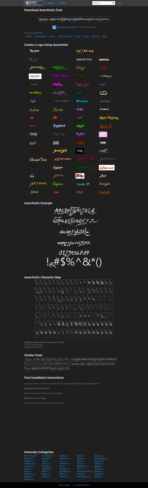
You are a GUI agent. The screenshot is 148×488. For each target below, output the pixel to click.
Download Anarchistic (64, 27)
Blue (80, 456)
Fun (62, 461)
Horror (52, 36)
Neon (28, 469)
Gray (80, 463)
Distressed (101, 458)
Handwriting (40, 36)
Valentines (83, 476)
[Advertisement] (12, 46)
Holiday (46, 466)
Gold (46, 463)
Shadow (29, 474)
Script (77, 36)
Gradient (64, 463)
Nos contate (64, 485)
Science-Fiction (85, 471)
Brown (99, 456)
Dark (105, 36)
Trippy (63, 476)
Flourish (95, 36)
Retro (45, 471)
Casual (46, 458)
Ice (62, 466)
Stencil (28, 476)
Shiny (63, 474)
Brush (86, 36)
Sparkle (99, 474)
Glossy (99, 461)
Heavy (28, 466)
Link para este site (81, 485)
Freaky (29, 36)
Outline (64, 469)
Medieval (83, 466)
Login (119, 3)
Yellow (29, 479)
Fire (45, 461)
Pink (80, 469)
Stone (46, 476)
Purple (99, 469)
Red (27, 471)
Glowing (29, 463)
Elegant (29, 461)
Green (99, 463)
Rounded (65, 471)
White (98, 476)
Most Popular (30, 456)
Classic (81, 458)
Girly (80, 461)
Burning (29, 458)
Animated (47, 456)
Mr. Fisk (39, 33)
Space (81, 474)
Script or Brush (65, 36)
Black (63, 456)
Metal (98, 466)
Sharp (46, 474)
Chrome (64, 458)
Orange (47, 469)
